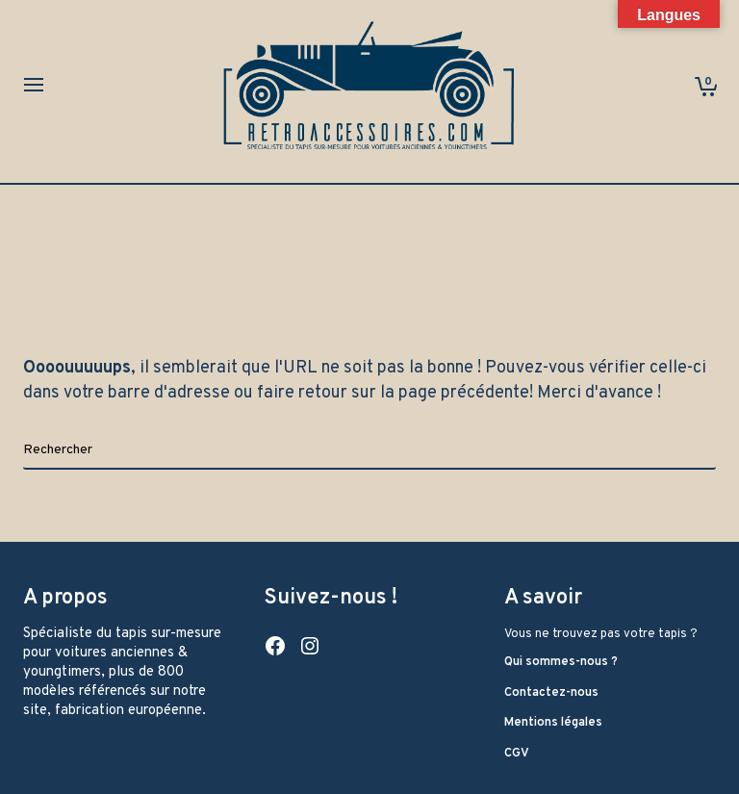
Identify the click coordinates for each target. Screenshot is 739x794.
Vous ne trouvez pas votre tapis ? (601, 634)
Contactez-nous (551, 693)
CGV (516, 753)
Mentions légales (553, 722)
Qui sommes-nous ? (561, 662)
